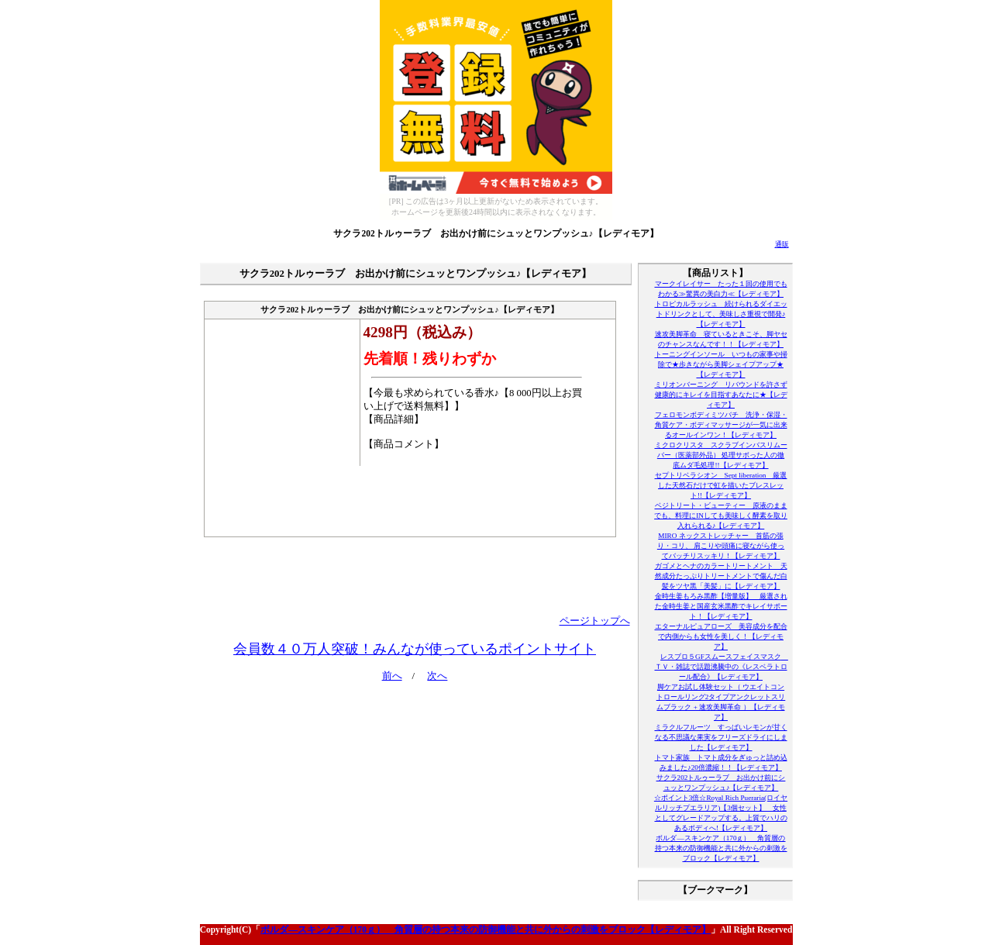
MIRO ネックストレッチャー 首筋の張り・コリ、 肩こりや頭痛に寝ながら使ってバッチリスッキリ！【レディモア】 (720, 546)
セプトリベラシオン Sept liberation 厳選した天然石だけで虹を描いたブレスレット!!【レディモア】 (721, 485)
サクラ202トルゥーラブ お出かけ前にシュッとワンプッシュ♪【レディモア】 (495, 233)
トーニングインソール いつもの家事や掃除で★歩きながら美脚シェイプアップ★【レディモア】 (721, 364)
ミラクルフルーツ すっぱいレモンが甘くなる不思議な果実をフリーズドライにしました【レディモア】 (721, 737)
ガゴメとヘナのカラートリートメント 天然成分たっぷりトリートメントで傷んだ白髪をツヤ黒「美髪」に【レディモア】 (721, 576)
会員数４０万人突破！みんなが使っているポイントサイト (414, 649)
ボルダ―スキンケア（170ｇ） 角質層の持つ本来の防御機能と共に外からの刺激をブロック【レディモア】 (721, 848)
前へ (392, 676)
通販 (782, 244)
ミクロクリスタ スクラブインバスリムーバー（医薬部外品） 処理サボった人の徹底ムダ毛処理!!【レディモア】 (721, 455)
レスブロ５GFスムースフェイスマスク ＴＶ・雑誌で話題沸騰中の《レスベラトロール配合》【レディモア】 (721, 667)
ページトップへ (595, 621)
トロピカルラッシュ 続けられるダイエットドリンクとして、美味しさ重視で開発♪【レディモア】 (721, 314)
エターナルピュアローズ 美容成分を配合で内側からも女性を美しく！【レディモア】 (721, 636)
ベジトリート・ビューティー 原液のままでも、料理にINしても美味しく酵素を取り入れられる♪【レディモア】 (720, 515)
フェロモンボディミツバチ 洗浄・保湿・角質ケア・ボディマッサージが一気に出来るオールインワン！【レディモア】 (721, 425)
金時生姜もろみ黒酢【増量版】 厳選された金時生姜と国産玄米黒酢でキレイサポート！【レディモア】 (721, 606)
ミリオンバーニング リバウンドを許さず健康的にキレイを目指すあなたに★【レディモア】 (721, 395)
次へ (437, 676)
